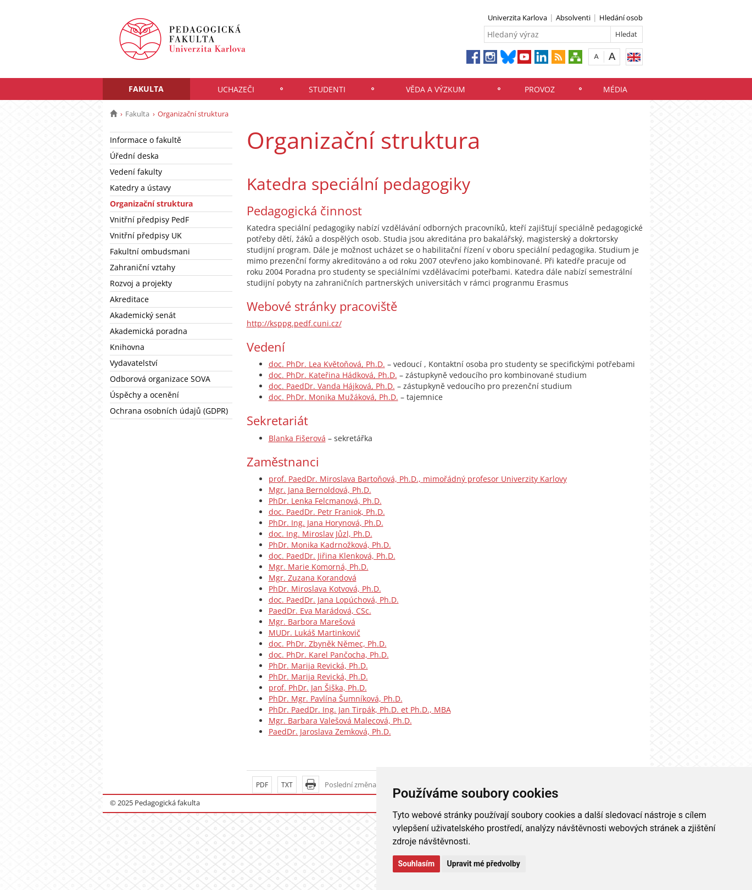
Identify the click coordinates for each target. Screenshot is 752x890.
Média (615, 89)
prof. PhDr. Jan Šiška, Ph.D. (318, 687)
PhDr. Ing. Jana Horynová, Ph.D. (326, 523)
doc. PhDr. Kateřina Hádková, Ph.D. (333, 375)
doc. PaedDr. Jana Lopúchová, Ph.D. (334, 599)
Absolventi (573, 18)
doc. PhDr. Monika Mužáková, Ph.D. (333, 397)
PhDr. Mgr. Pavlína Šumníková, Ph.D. (336, 698)
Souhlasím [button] (416, 863)
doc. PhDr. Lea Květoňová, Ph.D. (327, 364)
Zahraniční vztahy (142, 267)
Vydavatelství (134, 363)
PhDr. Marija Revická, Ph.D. (318, 665)
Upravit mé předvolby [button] (483, 863)
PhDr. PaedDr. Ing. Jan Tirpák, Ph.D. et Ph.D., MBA (360, 709)
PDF (262, 784)
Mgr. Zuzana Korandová (312, 577)
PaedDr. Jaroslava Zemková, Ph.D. (330, 731)
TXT (287, 784)
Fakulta (146, 89)
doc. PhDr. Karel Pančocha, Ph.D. (329, 654)
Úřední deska (134, 156)
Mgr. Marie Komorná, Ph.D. (319, 566)
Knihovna (127, 347)
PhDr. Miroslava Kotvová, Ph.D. (325, 588)
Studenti (327, 89)
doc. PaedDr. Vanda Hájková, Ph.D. (332, 386)
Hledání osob (621, 18)
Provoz (540, 89)
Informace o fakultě (145, 140)
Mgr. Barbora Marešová (312, 621)
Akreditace (129, 299)
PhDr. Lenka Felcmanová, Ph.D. (325, 501)
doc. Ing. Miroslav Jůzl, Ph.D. (320, 534)
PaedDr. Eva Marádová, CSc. (320, 610)
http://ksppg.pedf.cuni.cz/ (294, 323)
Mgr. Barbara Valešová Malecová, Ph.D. (340, 720)
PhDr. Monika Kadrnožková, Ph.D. (330, 544)
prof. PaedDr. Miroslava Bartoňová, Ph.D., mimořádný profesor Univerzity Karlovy (418, 479)
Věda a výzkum (435, 89)
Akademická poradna (148, 331)
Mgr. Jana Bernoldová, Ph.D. (320, 490)
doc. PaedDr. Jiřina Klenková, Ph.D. (332, 555)
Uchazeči (236, 89)
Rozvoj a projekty (141, 283)
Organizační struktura (151, 203)
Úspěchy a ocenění (144, 395)
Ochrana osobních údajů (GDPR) (169, 410)
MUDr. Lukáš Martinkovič (314, 632)
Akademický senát (143, 315)
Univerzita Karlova (517, 18)
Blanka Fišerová (297, 438)
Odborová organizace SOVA (160, 379)
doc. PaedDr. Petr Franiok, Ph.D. (327, 512)
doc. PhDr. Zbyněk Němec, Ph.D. (328, 643)
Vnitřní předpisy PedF (149, 219)
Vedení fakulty (136, 171)
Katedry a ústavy (140, 187)
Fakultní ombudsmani (150, 251)
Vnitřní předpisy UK (146, 235)
